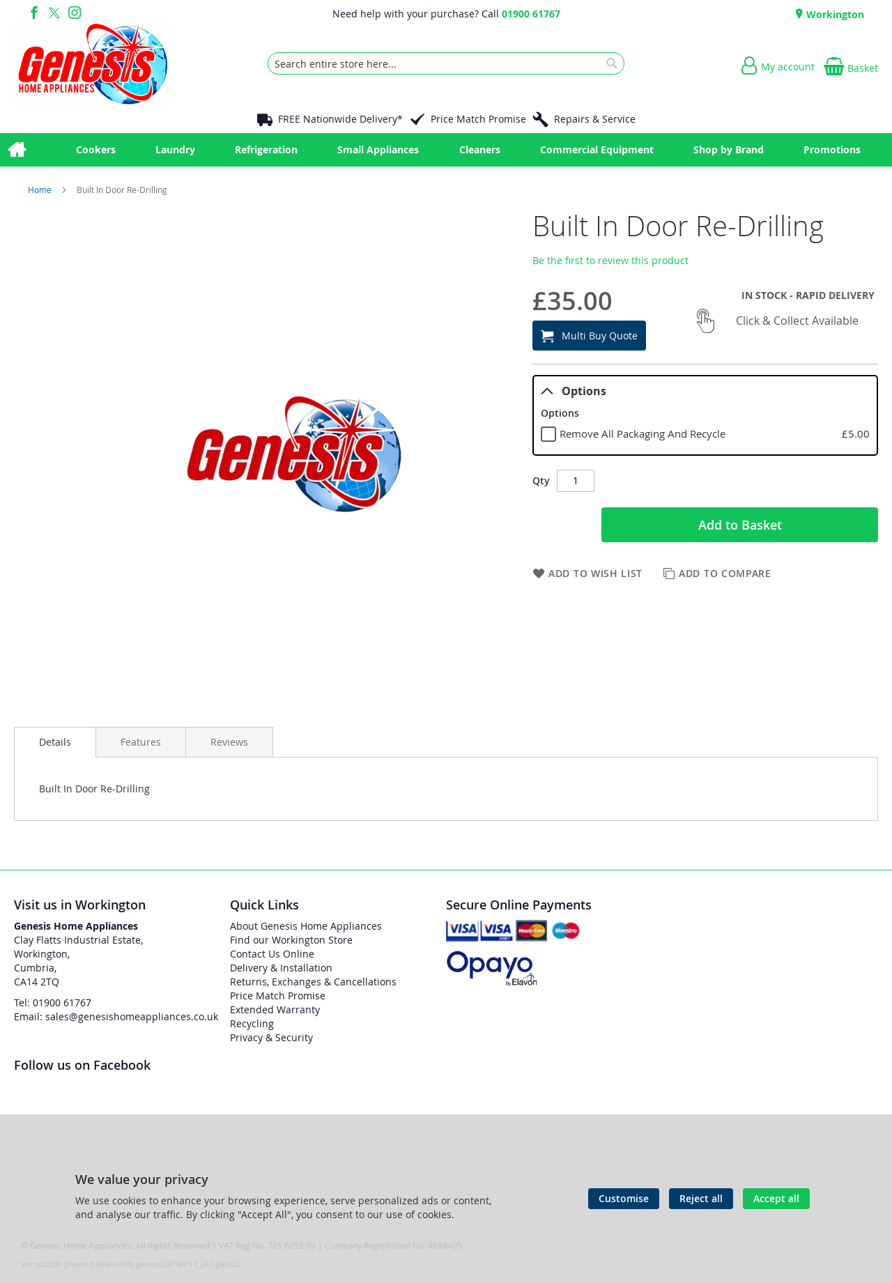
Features (141, 741)
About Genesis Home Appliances (306, 925)
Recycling (252, 1023)
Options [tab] (573, 391)
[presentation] (55, 742)
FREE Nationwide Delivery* (340, 118)
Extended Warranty (275, 1009)
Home (41, 189)
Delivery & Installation (281, 967)
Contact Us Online (272, 953)
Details (55, 741)
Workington (833, 14)
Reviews (229, 741)
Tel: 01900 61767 (52, 1002)
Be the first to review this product (610, 260)
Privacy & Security (271, 1037)
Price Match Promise (478, 118)
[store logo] (92, 63)
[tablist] (705, 415)
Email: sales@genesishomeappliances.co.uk (116, 1016)
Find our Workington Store (291, 939)
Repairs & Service (595, 118)
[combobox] (446, 63)
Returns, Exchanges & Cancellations (313, 981)
